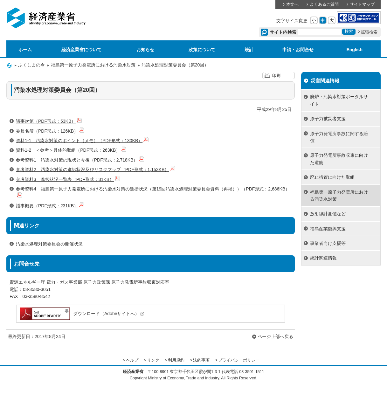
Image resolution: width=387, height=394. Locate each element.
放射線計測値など (328, 213)
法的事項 (201, 360)
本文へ (292, 4)
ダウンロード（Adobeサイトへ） (81, 313)
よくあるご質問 (324, 4)
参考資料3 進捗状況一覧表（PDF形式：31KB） (68, 179)
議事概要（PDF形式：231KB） (50, 205)
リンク (153, 360)
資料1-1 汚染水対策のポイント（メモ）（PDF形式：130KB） (82, 140)
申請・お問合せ (298, 49)
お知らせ (145, 49)
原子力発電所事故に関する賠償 (339, 137)
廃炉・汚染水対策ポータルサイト (339, 100)
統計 (249, 49)
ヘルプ (132, 360)
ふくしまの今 (31, 64)
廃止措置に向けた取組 (332, 177)
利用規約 (176, 360)
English (354, 49)
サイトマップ (362, 4)
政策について (202, 49)
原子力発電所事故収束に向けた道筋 (339, 159)
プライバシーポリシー (238, 360)
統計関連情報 (323, 257)
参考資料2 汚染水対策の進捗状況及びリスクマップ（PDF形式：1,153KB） (95, 169)
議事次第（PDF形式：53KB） (49, 121)
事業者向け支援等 (328, 243)
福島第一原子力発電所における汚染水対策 (93, 64)
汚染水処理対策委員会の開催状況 (49, 243)
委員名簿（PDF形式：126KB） (50, 131)
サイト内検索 (283, 32)
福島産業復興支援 (328, 228)
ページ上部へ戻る (275, 336)
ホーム (25, 49)
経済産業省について (81, 49)
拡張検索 (369, 32)
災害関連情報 (325, 80)
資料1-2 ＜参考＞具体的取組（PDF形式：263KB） (71, 150)
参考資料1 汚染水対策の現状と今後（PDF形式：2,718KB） (80, 159)
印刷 (276, 75)
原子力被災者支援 (328, 118)
